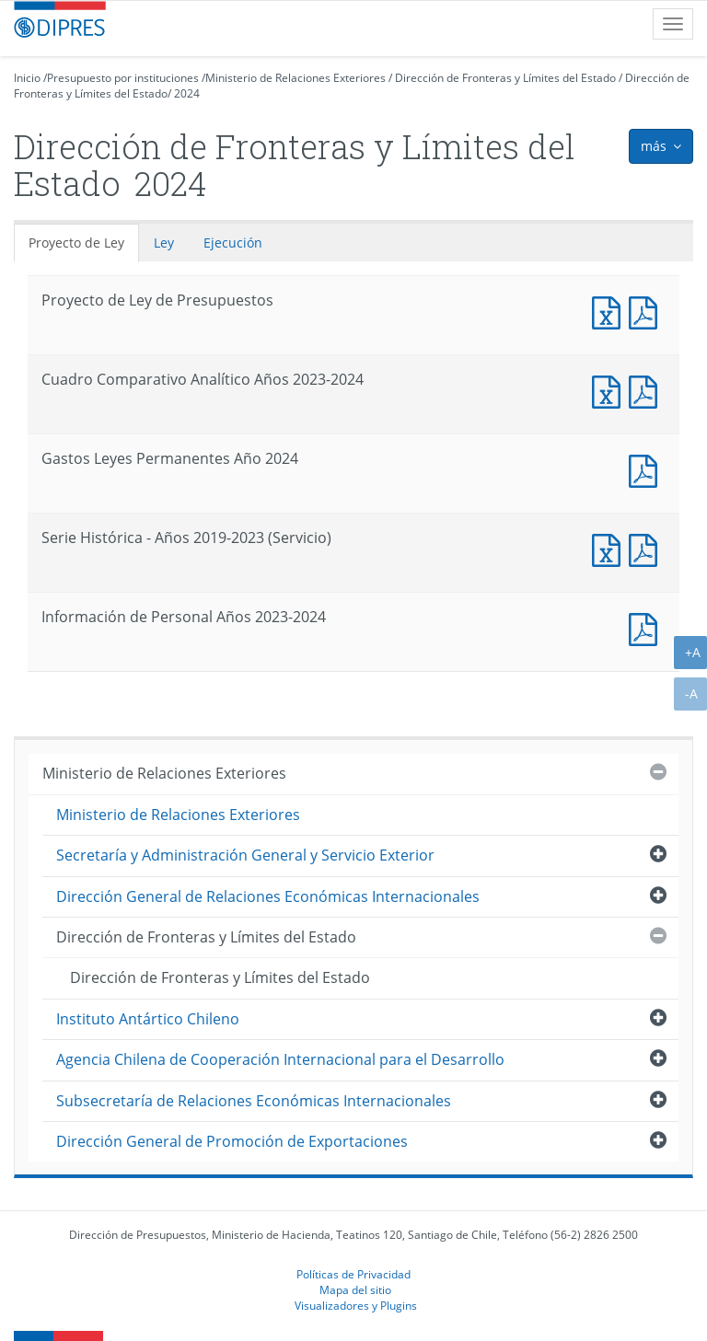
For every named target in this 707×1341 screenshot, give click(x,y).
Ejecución (232, 242)
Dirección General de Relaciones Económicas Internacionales (268, 896)
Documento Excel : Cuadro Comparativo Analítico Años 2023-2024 (610, 389)
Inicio (27, 78)
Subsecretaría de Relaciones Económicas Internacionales (253, 1101)
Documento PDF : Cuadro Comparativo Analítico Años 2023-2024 (647, 389)
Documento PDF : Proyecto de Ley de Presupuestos (647, 310)
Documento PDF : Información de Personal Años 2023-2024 (647, 627)
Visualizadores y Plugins (356, 1305)
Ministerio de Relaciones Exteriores (295, 78)
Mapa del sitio (355, 1289)
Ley (164, 242)
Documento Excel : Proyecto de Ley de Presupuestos (610, 310)
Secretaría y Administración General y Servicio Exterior (245, 855)
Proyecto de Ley (76, 242)
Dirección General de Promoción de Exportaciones (232, 1141)
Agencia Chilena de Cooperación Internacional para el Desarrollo (280, 1059)
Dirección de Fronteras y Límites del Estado (505, 78)
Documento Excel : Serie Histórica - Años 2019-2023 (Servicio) (610, 548)
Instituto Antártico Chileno (147, 1019)
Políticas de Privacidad (353, 1273)
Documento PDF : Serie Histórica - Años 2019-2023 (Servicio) (647, 548)
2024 (187, 93)
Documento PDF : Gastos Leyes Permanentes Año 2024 (647, 469)
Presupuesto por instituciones (123, 78)
